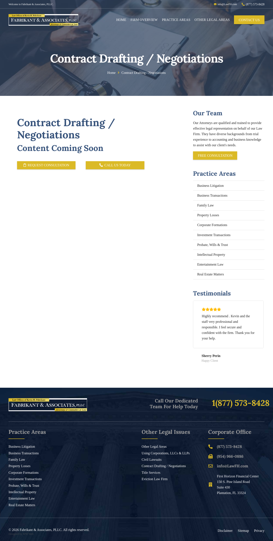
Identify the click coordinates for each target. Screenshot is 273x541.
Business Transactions (212, 195)
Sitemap (243, 530)
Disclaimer (225, 530)
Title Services (151, 472)
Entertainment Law (210, 264)
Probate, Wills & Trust (212, 245)
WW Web (28, 533)
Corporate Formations (212, 225)
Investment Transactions (214, 235)
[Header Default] (43, 20)
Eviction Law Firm (155, 479)
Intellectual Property (211, 254)
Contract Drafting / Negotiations (164, 466)
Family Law (205, 205)
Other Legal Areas (154, 446)
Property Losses (208, 215)
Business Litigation (210, 185)
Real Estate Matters (210, 274)
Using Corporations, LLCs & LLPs (166, 453)
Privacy (259, 530)
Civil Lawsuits (152, 459)
